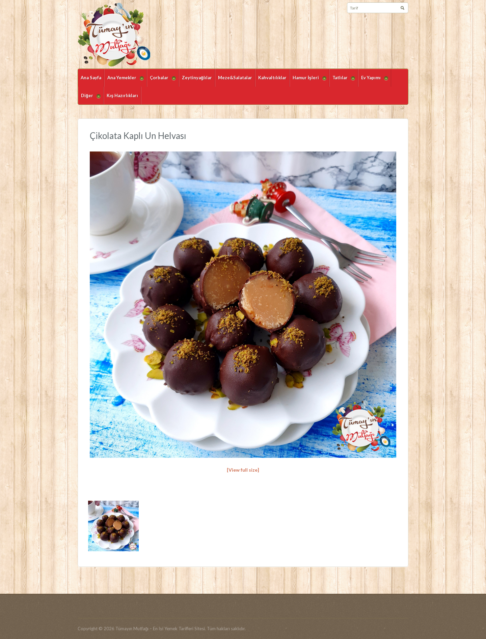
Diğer (89, 99)
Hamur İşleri (308, 81)
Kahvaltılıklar (272, 77)
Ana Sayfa (91, 77)
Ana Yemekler (124, 81)
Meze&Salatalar (235, 77)
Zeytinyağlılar (197, 77)
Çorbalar (161, 81)
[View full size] (243, 470)
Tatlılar (342, 81)
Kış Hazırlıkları (122, 95)
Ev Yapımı (373, 81)
